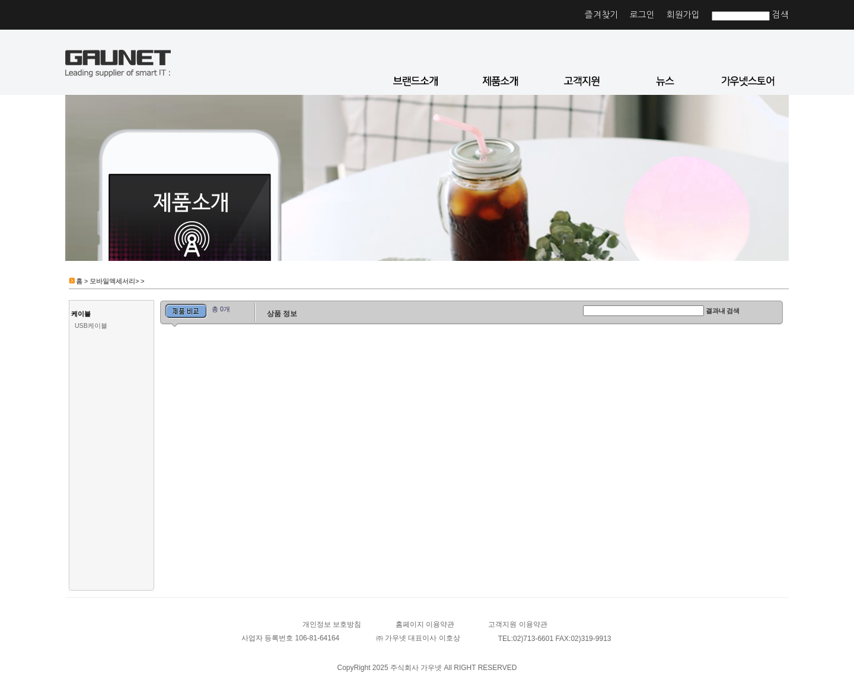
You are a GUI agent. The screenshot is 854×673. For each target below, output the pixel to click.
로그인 (642, 14)
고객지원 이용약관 (517, 624)
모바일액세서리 (112, 281)
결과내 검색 (723, 310)
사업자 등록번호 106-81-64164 (290, 638)
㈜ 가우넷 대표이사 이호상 (418, 638)
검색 (780, 14)
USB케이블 (91, 325)
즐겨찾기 (601, 14)
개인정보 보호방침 (331, 624)
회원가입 (683, 14)
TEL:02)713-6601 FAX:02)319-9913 (554, 638)
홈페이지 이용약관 (425, 624)
